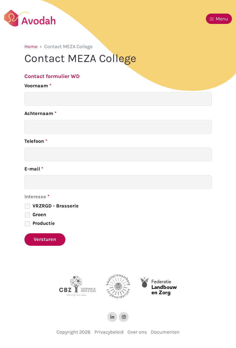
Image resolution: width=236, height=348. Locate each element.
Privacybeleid (109, 332)
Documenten (165, 332)
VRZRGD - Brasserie (56, 206)
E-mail (33, 169)
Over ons (137, 332)
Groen (39, 214)
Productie (44, 223)
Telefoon (35, 141)
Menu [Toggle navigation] (219, 19)
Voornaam (37, 85)
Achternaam (40, 113)
